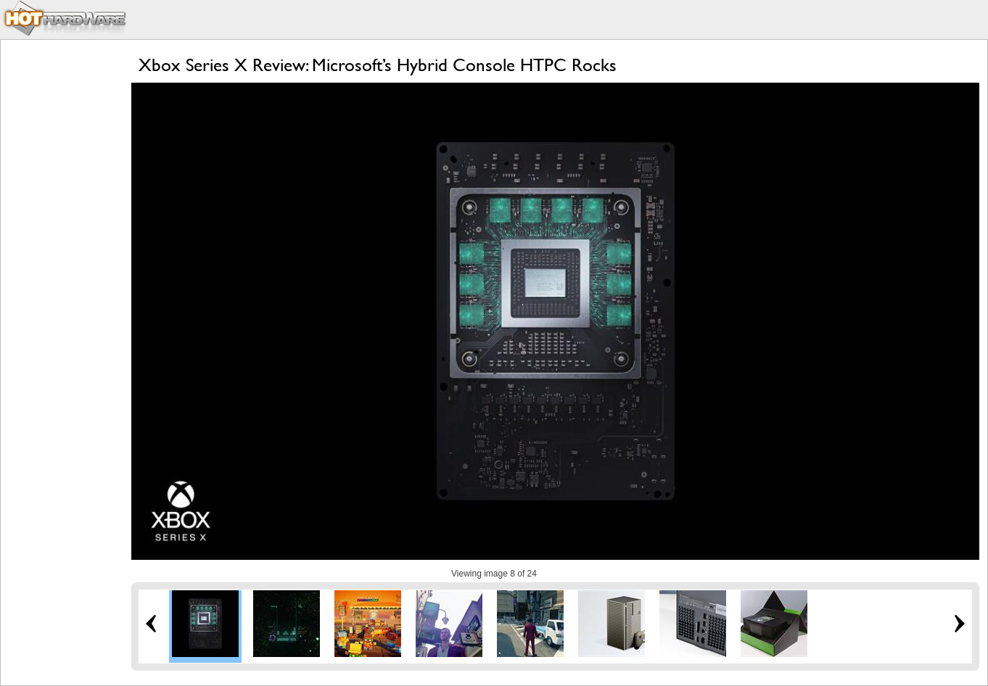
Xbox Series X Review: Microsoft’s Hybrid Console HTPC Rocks (378, 64)
